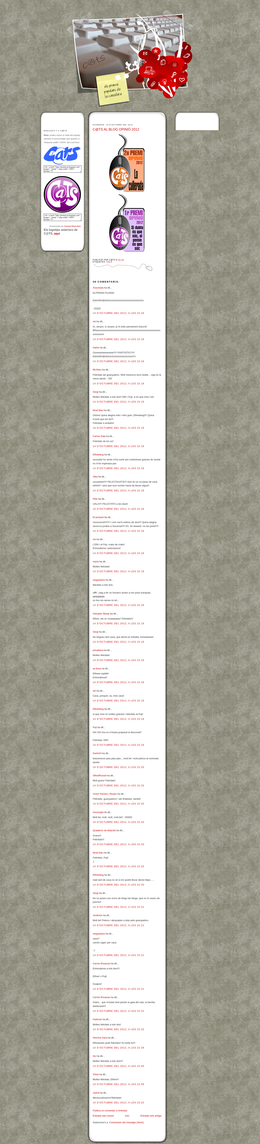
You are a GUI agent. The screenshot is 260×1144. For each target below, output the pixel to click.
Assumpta (98, 287)
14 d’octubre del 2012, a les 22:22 (118, 1011)
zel (94, 321)
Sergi (95, 391)
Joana (96, 1092)
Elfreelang (98, 454)
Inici (127, 1115)
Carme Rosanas (101, 963)
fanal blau (98, 410)
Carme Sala (99, 436)
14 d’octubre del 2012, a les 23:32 (118, 1102)
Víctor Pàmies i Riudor (105, 793)
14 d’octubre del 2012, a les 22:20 (118, 767)
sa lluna (97, 668)
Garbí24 (97, 753)
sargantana (99, 579)
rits (94, 1056)
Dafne (96, 347)
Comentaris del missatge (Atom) (126, 1122)
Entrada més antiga (150, 1115)
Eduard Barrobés (73, 226)
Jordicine (97, 915)
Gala (109, 262)
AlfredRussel (99, 775)
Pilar (95, 498)
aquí (57, 233)
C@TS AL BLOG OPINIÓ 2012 (116, 129)
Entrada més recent (103, 1115)
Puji (95, 727)
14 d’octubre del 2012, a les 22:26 (118, 1047)
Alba (95, 476)
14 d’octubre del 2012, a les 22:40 (118, 1066)
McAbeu (97, 369)
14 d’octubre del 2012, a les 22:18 (118, 313)
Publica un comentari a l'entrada (110, 1110)
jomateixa (98, 650)
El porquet (98, 517)
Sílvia (96, 1074)
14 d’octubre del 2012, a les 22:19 (118, 401)
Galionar (97, 1019)
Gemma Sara (100, 1037)
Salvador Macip (101, 613)
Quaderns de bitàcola (104, 830)
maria (96, 561)
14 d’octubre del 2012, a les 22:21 (118, 907)
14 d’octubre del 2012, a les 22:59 (118, 1084)
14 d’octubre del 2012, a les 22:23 (118, 1029)
